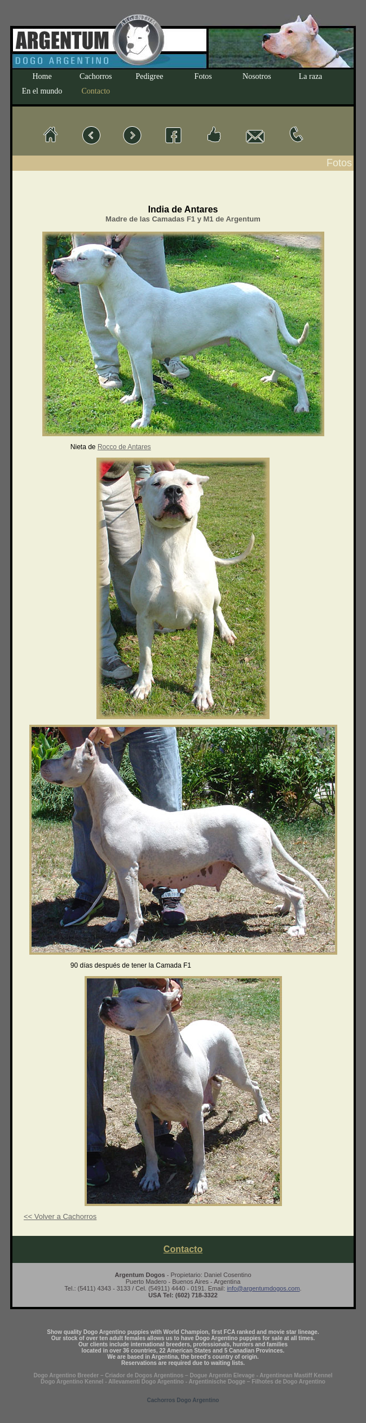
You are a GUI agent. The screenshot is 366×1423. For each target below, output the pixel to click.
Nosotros (256, 76)
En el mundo (42, 91)
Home (41, 76)
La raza (311, 76)
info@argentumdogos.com (263, 1288)
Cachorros (96, 76)
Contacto (96, 91)
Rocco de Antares (124, 447)
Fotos (203, 76)
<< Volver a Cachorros (60, 1216)
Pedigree (149, 76)
